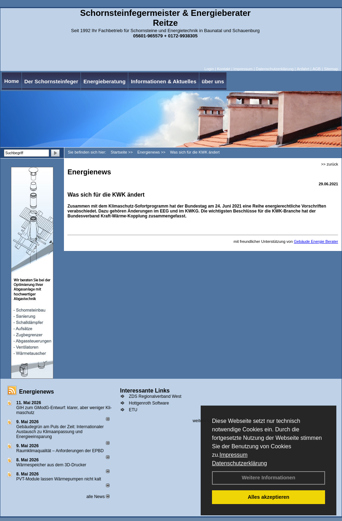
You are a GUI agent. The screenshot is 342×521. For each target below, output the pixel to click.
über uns (213, 81)
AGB (316, 69)
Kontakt (223, 69)
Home (11, 81)
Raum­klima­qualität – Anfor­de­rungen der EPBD (60, 450)
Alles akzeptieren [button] (268, 497)
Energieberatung (104, 81)
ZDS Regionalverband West (155, 396)
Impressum (233, 455)
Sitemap (331, 69)
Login (209, 69)
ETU (133, 409)
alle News (97, 496)
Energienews (36, 392)
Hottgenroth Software (149, 403)
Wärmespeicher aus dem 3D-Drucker (51, 464)
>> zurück (329, 164)
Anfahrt (303, 69)
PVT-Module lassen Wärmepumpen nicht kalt (58, 479)
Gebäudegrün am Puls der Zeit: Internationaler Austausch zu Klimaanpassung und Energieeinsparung (60, 431)
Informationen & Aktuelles (163, 81)
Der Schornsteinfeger (51, 81)
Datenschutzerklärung (239, 463)
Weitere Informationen (268, 477)
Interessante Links (145, 391)
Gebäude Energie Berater (316, 241)
